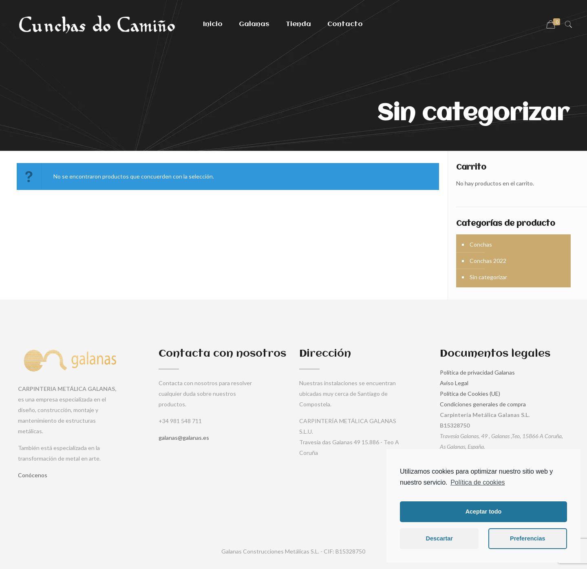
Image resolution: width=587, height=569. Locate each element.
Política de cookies (477, 482)
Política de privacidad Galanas (477, 372)
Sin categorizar (488, 276)
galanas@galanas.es (184, 437)
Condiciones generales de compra (483, 404)
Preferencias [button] (527, 538)
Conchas (481, 244)
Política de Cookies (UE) (470, 393)
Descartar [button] (439, 538)
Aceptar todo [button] (484, 511)
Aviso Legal (454, 382)
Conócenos (32, 475)
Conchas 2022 (488, 260)
